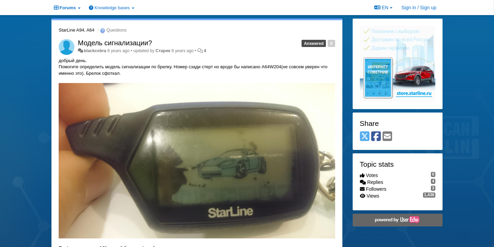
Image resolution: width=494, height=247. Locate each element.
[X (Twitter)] (364, 137)
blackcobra (95, 50)
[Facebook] (376, 137)
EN (383, 7)
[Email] (387, 137)
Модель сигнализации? (115, 43)
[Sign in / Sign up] (419, 7)
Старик (162, 50)
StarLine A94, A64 (76, 30)
